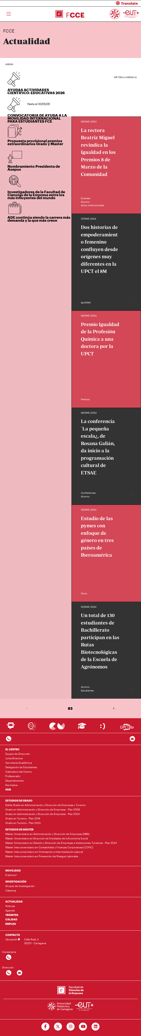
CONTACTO (12, 934)
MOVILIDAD (13, 870)
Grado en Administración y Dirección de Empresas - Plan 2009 (42, 809)
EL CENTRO (12, 749)
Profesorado (12, 776)
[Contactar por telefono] (8, 739)
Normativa (11, 784)
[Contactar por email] (19, 973)
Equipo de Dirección (17, 753)
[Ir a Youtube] (83, 1027)
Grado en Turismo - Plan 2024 (23, 822)
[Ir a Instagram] (70, 1027)
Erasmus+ (11, 874)
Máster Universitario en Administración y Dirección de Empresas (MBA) (47, 833)
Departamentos (14, 780)
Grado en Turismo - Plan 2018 (22, 818)
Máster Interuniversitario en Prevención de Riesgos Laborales (41, 856)
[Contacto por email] (132, 739)
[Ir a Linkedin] (96, 1027)
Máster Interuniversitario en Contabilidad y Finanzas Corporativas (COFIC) (49, 847)
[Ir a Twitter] (58, 1027)
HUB (8, 789)
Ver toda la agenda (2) (125, 77)
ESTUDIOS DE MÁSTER (19, 829)
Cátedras (10, 890)
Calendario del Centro (18, 771)
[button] (107, 3)
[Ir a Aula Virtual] (82, 727)
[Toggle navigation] (8, 14)
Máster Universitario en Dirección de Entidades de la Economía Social (46, 838)
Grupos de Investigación (20, 885)
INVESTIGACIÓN (15, 881)
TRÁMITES (11, 914)
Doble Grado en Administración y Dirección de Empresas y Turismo (45, 804)
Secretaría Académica (18, 762)
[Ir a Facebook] (45, 1027)
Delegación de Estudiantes (21, 767)
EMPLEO (10, 923)
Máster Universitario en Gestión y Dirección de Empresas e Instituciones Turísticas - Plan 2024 (61, 842)
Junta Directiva (14, 758)
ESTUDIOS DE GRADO (18, 800)
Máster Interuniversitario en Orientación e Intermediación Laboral (44, 851)
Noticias (10, 905)
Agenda (10, 910)
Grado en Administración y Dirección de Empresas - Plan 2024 (42, 813)
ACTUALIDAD (14, 901)
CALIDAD (11, 919)
